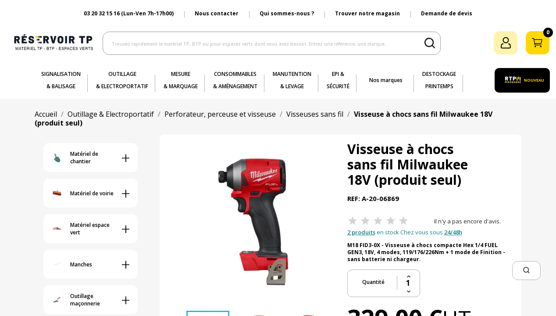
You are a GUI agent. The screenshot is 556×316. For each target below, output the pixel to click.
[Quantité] (408, 283)
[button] (526, 270)
